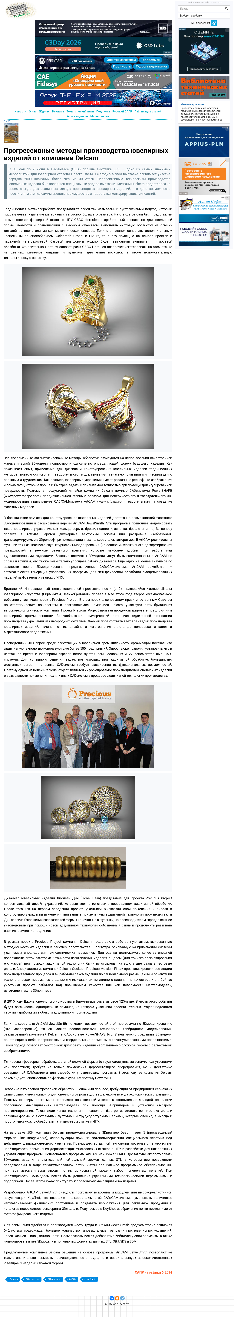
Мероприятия (99, 116)
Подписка (103, 111)
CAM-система (33, 1279)
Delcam (14, 1279)
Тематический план (80, 111)
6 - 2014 (8, 121)
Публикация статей (148, 111)
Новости (20, 111)
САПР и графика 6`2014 (153, 1272)
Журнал (44, 111)
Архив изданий (77, 116)
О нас (33, 111)
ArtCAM (72, 1279)
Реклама (58, 111)
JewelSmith (90, 1279)
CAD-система (54, 1279)
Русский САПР (122, 111)
